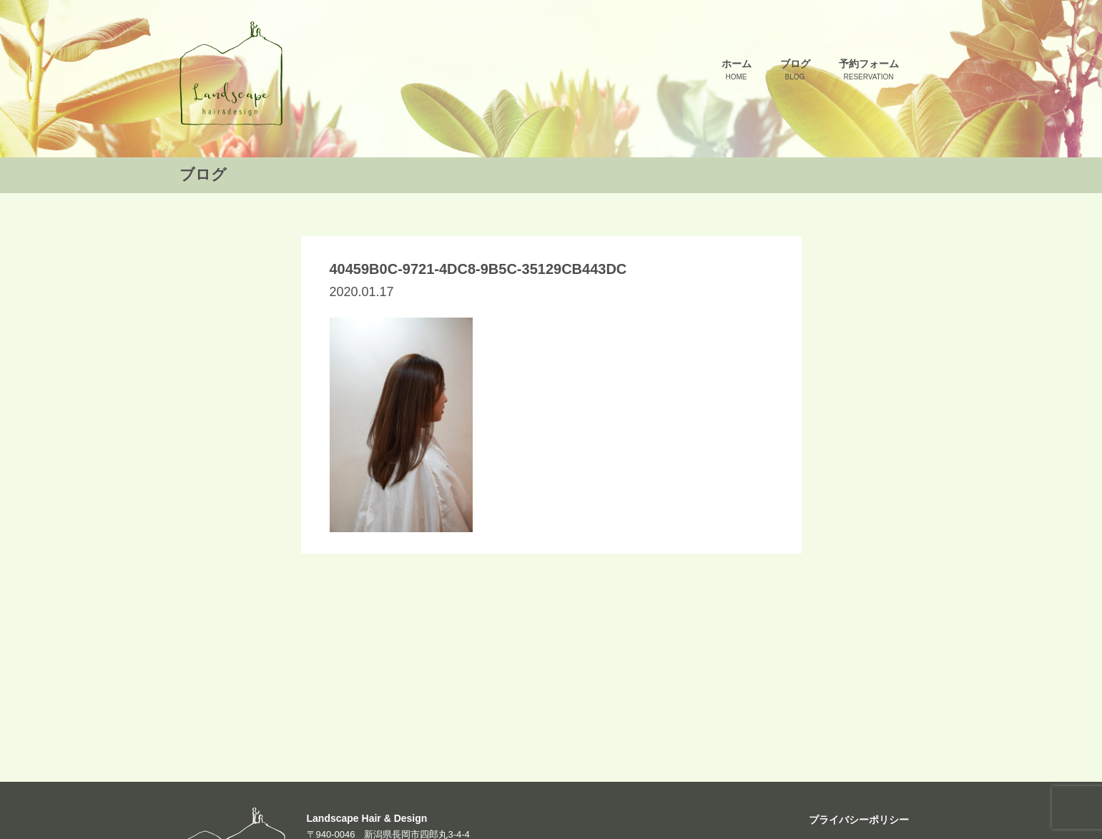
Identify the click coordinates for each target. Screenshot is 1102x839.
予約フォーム (869, 70)
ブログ (795, 70)
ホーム (737, 70)
